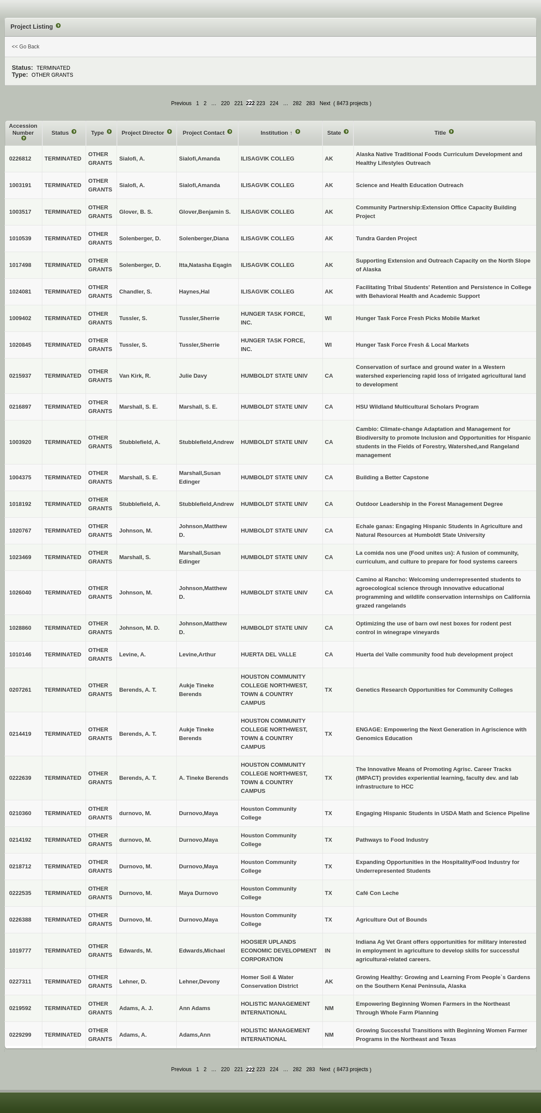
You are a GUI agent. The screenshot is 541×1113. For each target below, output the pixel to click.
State (334, 133)
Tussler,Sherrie (199, 318)
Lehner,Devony (199, 981)
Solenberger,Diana (204, 238)
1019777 (20, 950)
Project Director (144, 133)
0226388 (20, 919)
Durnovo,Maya (198, 813)
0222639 (20, 778)
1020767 (20, 530)
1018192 (20, 504)
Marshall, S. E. (198, 406)
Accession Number (23, 129)
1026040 (20, 592)
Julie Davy (193, 375)
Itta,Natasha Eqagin (205, 265)
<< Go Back (25, 47)
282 (297, 103)
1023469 (20, 557)
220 (225, 103)
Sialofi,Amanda (199, 158)
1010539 (20, 238)
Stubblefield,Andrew (206, 442)
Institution (274, 133)
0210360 (20, 813)
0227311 (20, 981)
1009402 (20, 318)
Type (98, 133)
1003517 (20, 211)
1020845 (20, 344)
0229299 (20, 1034)
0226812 (20, 158)
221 (238, 103)
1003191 (20, 185)
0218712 (20, 866)
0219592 (20, 1008)
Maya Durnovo (198, 893)
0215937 (20, 375)
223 (261, 103)
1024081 (20, 291)
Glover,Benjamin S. (205, 211)
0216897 (20, 406)
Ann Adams (194, 1008)
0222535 (20, 893)
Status (60, 133)
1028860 (20, 628)
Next (324, 103)
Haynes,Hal (194, 291)
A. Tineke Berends (203, 778)
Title (441, 133)
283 (310, 103)
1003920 (20, 442)
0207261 (20, 689)
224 (274, 103)
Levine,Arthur (197, 654)
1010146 (20, 654)
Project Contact (204, 133)
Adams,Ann (194, 1034)
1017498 (20, 265)
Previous (181, 103)
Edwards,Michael (202, 950)
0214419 (20, 734)
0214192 (20, 839)
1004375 (20, 477)
